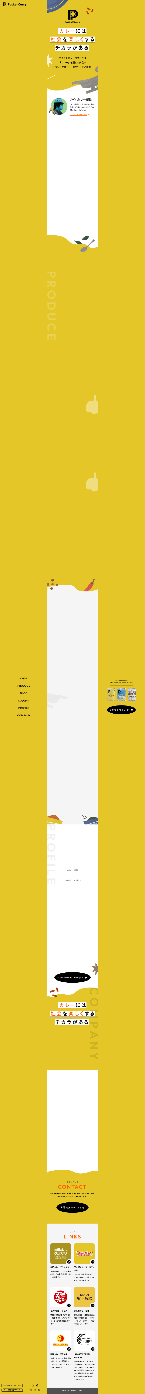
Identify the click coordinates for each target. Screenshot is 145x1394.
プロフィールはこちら (78, 114)
